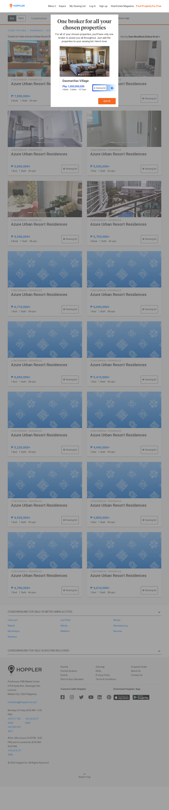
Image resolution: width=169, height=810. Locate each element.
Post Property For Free (148, 6)
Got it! (106, 101)
